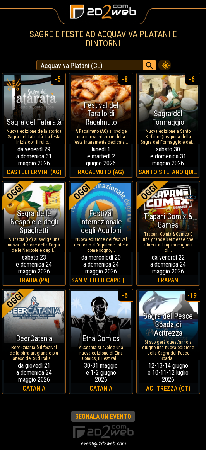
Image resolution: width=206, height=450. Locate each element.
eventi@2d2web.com (103, 443)
